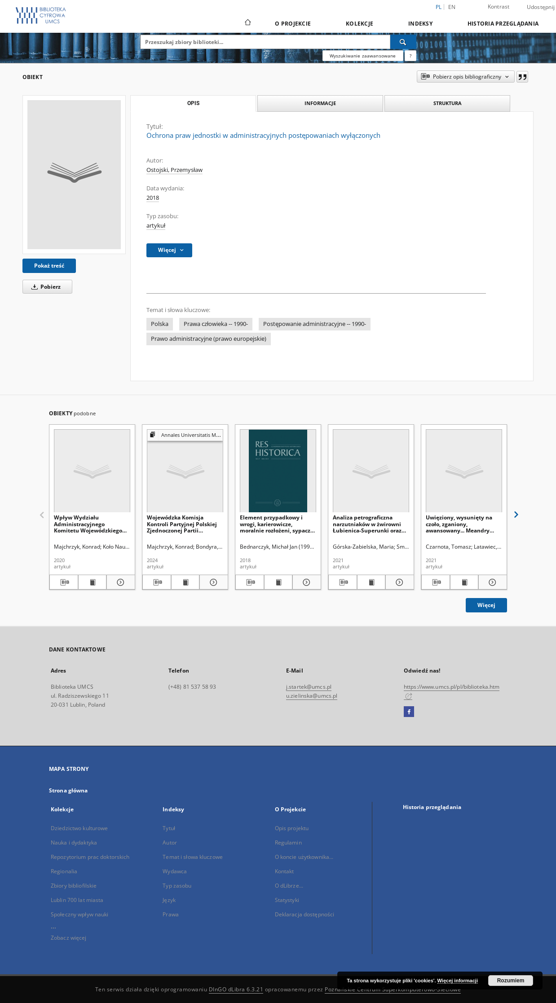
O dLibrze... (289, 885)
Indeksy (420, 23)
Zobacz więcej (69, 937)
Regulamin (288, 842)
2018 (152, 198)
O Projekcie (293, 23)
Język (169, 900)
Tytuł (169, 828)
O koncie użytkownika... (304, 857)
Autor (170, 842)
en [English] (452, 7)
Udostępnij (541, 7)
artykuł (155, 225)
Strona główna (68, 790)
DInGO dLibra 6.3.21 (236, 989)
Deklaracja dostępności (305, 914)
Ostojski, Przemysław (174, 170)
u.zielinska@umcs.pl (311, 695)
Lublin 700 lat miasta (77, 900)
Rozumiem (511, 980)
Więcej (486, 605)
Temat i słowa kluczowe (193, 857)
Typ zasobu (177, 885)
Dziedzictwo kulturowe (79, 828)
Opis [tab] (193, 103)
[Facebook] (409, 712)
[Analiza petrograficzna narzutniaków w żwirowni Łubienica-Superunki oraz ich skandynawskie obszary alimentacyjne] (371, 471)
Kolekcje (359, 23)
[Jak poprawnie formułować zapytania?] (410, 55)
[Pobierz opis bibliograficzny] (64, 582)
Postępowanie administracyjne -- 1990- (314, 324)
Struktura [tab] (447, 103)
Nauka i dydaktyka (74, 842)
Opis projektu (292, 828)
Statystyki (287, 900)
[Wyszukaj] (403, 42)
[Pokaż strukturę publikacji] (185, 435)
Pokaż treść (49, 265)
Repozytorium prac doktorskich (90, 857)
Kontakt (284, 871)
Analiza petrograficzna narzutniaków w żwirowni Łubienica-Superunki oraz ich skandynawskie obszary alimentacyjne (369, 524)
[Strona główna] (247, 23)
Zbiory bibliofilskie (74, 885)
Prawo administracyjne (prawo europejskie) (208, 339)
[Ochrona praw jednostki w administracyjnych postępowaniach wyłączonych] (74, 174)
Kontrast (499, 6)
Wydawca (175, 871)
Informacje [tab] (320, 103)
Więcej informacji (457, 980)
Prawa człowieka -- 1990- (216, 324)
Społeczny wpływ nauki (80, 914)
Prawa (171, 914)
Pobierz (44, 287)
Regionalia (64, 871)
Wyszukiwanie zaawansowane (363, 56)
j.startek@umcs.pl (308, 687)
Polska (159, 324)
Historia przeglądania (503, 23)
